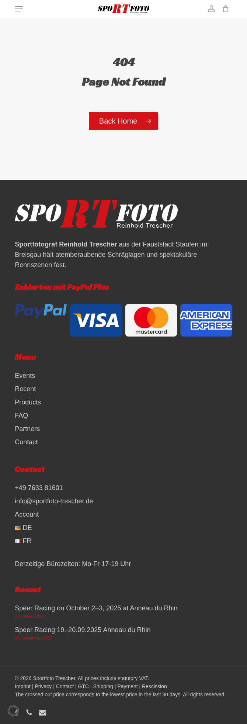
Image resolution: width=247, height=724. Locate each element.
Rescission (154, 686)
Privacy (43, 686)
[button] (19, 9)
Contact (26, 442)
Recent (25, 389)
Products (28, 402)
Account (27, 514)
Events (25, 375)
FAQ (21, 415)
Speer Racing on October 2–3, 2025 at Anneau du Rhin (96, 608)
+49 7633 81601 (39, 488)
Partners (27, 428)
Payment (127, 686)
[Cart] (224, 8)
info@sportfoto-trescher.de (54, 501)
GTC (83, 686)
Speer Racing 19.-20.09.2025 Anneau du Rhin (82, 630)
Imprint (23, 686)
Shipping (103, 686)
